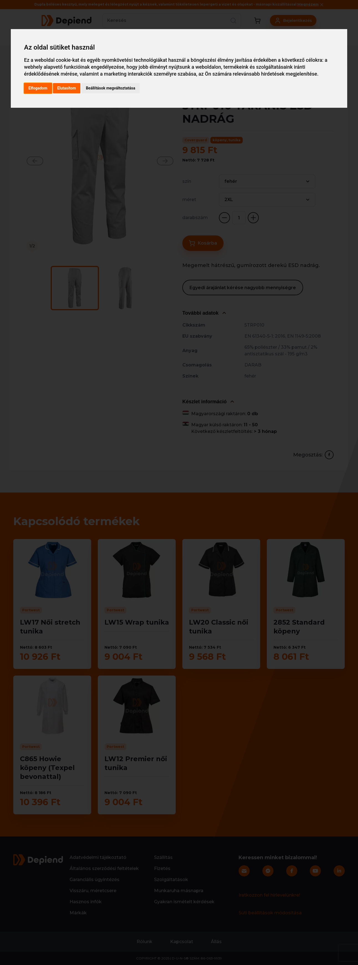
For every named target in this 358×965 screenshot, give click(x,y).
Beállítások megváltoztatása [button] (110, 88)
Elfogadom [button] (38, 88)
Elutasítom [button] (66, 88)
